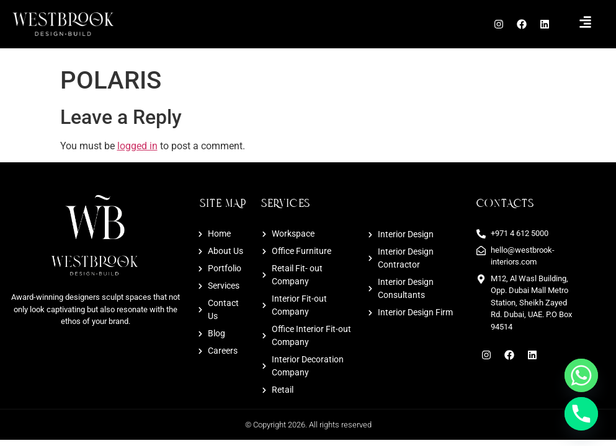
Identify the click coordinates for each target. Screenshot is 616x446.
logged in (137, 146)
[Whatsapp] (581, 375)
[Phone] (581, 414)
